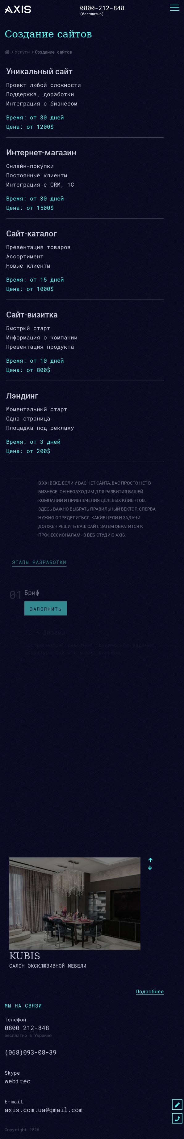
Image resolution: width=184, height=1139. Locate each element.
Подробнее (150, 991)
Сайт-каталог (31, 233)
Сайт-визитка (32, 314)
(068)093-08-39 (30, 1052)
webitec (18, 1081)
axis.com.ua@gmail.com (43, 1110)
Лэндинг (22, 395)
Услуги (22, 52)
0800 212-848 (27, 1028)
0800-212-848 (102, 7)
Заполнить (46, 612)
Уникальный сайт (39, 71)
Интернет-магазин (41, 152)
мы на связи (23, 1005)
